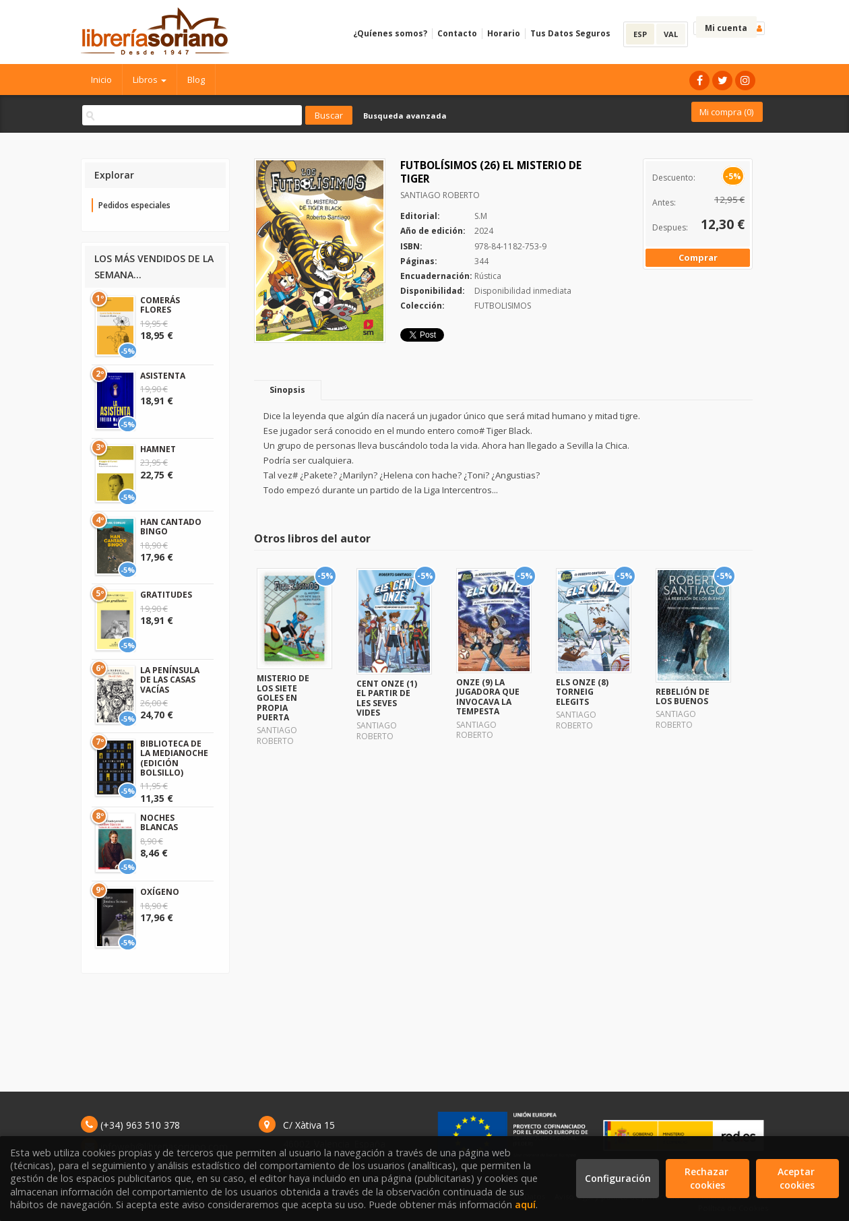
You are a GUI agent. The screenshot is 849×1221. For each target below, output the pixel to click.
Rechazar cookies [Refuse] (708, 1178)
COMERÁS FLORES (160, 304)
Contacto (457, 33)
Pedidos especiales (134, 205)
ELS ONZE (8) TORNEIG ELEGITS (582, 692)
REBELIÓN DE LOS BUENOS (683, 696)
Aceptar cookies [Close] (797, 1178)
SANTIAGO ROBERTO (440, 195)
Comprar (698, 257)
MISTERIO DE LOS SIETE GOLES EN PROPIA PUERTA (283, 697)
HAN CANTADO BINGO (170, 526)
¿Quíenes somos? (390, 33)
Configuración (618, 1178)
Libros (149, 79)
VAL (671, 34)
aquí (525, 1204)
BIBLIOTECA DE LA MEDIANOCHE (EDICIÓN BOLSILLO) (174, 758)
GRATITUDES (166, 594)
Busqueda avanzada (405, 115)
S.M (480, 216)
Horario (503, 33)
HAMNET (158, 449)
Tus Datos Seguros (570, 33)
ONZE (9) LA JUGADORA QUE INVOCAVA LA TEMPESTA (488, 697)
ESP (640, 34)
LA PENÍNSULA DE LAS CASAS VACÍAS (169, 679)
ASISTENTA (162, 375)
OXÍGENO (159, 892)
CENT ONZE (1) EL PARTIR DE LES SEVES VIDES (386, 698)
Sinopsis (287, 390)
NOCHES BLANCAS (159, 822)
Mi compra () (726, 112)
